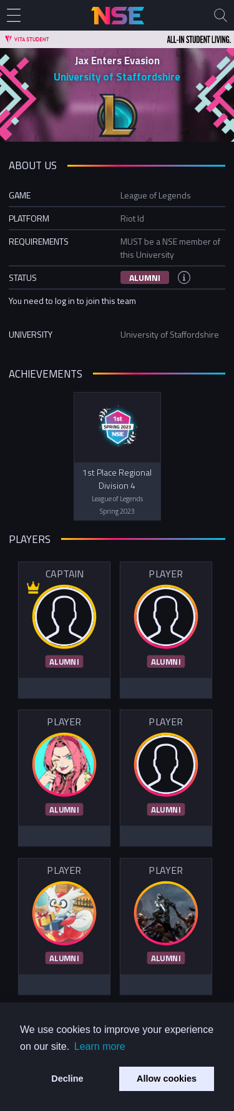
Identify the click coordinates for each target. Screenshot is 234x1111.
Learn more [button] (99, 1046)
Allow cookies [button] (167, 1079)
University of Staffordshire (117, 77)
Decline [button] (67, 1079)
